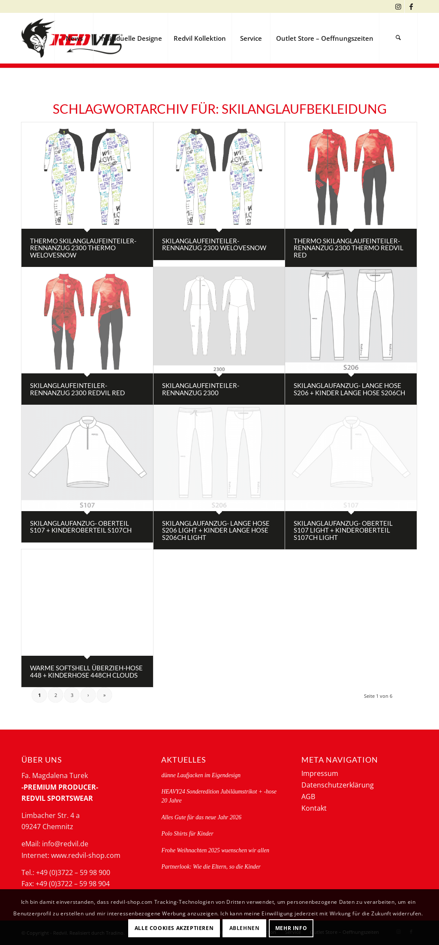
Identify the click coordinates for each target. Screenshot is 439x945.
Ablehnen (244, 928)
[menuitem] (73, 38)
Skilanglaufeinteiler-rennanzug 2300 (200, 389)
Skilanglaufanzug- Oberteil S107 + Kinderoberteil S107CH (81, 526)
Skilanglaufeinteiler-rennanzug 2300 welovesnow (214, 244)
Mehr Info (291, 928)
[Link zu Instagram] (398, 6)
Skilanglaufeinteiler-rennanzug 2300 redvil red (77, 389)
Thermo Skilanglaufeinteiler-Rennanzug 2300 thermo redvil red (348, 248)
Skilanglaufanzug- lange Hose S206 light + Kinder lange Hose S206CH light (216, 530)
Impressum (319, 773)
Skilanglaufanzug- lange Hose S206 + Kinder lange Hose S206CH (349, 389)
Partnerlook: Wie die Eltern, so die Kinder (210, 866)
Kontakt (314, 808)
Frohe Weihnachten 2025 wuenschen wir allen (215, 850)
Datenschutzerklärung (337, 785)
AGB (308, 796)
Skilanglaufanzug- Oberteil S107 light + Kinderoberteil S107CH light (343, 530)
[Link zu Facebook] (411, 6)
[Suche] (398, 38)
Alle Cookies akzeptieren (174, 928)
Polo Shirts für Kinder (187, 833)
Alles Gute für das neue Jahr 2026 (201, 817)
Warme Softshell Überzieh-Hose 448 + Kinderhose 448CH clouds (86, 671)
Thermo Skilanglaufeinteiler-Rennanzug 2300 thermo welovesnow (83, 248)
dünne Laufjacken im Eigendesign (201, 775)
